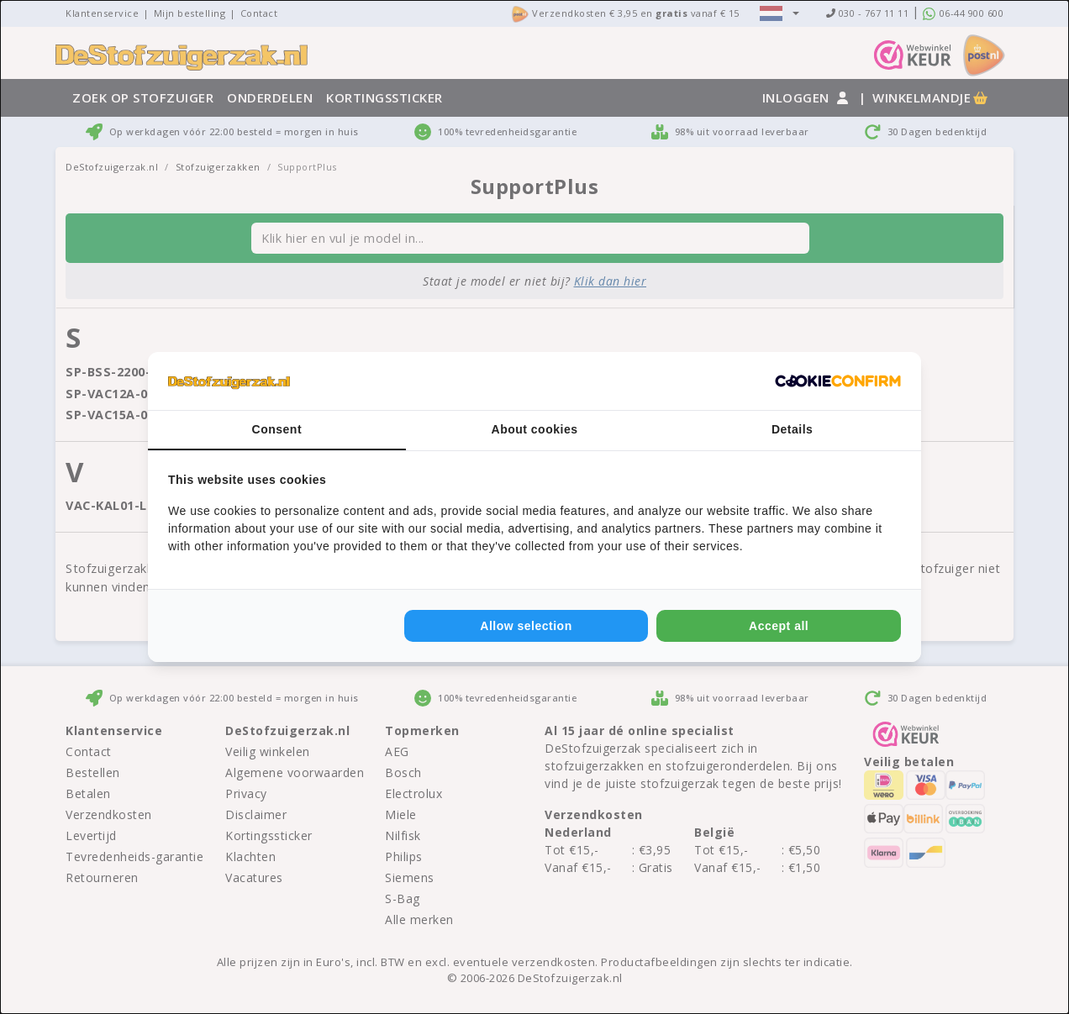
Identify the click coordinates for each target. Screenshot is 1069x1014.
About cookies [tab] (535, 429)
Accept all (778, 626)
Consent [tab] (277, 429)
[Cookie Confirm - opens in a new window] (838, 381)
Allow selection (525, 626)
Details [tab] (792, 429)
